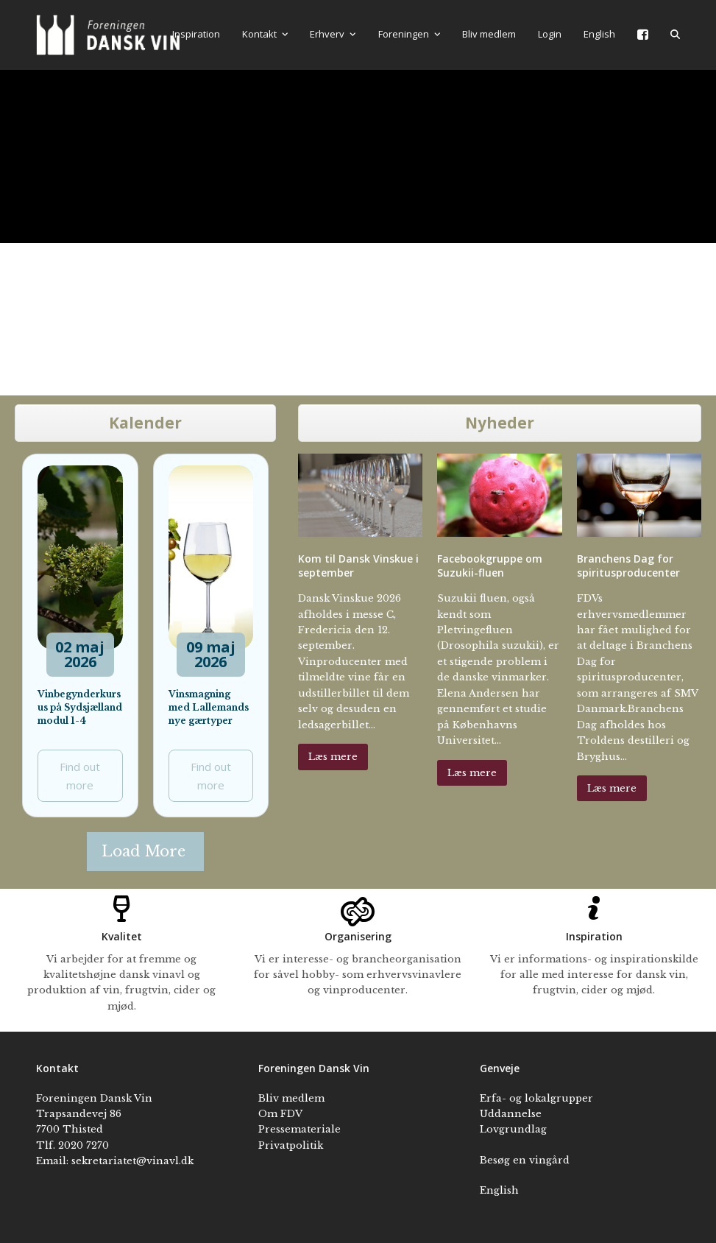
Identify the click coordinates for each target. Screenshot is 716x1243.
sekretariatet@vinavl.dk (132, 1161)
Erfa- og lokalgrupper (536, 1098)
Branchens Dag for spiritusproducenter (628, 566)
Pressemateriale (299, 1129)
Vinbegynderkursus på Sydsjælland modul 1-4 (80, 707)
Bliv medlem (291, 1098)
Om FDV (280, 1114)
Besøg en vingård (525, 1160)
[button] (675, 34)
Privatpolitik (290, 1145)
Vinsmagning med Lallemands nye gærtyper (209, 707)
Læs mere (333, 756)
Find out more (80, 775)
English (499, 1190)
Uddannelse (511, 1114)
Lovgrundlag (513, 1129)
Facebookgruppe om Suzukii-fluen (489, 566)
